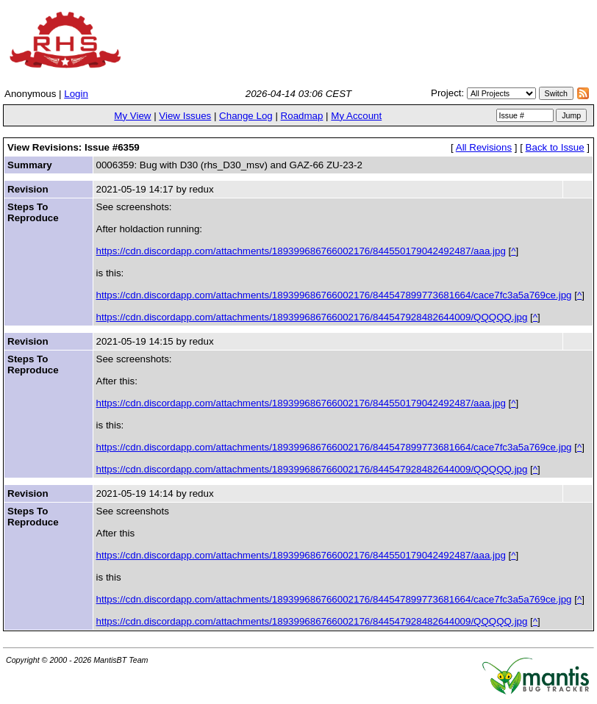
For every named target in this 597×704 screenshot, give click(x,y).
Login (76, 93)
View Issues (185, 115)
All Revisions (484, 147)
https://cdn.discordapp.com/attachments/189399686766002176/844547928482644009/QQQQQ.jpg (312, 317)
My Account (356, 115)
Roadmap (302, 115)
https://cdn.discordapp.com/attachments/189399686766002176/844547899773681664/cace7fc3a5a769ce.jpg (334, 295)
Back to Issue (555, 147)
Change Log (246, 115)
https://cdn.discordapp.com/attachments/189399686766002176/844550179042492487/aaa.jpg (301, 250)
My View (132, 115)
